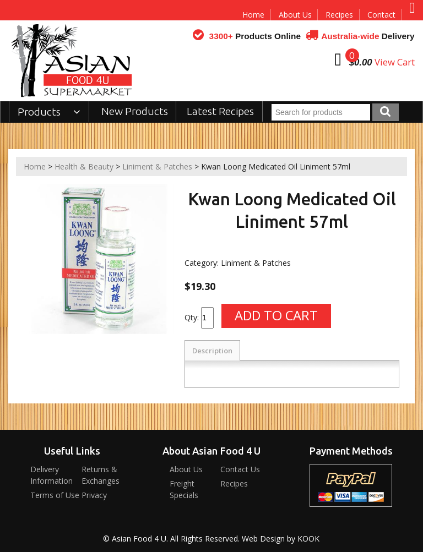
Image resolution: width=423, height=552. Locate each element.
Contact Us (240, 469)
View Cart (395, 62)
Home (253, 14)
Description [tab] (212, 351)
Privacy (94, 495)
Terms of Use (54, 495)
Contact (381, 14)
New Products (134, 111)
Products (49, 112)
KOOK (308, 538)
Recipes (339, 14)
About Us (295, 14)
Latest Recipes (220, 111)
